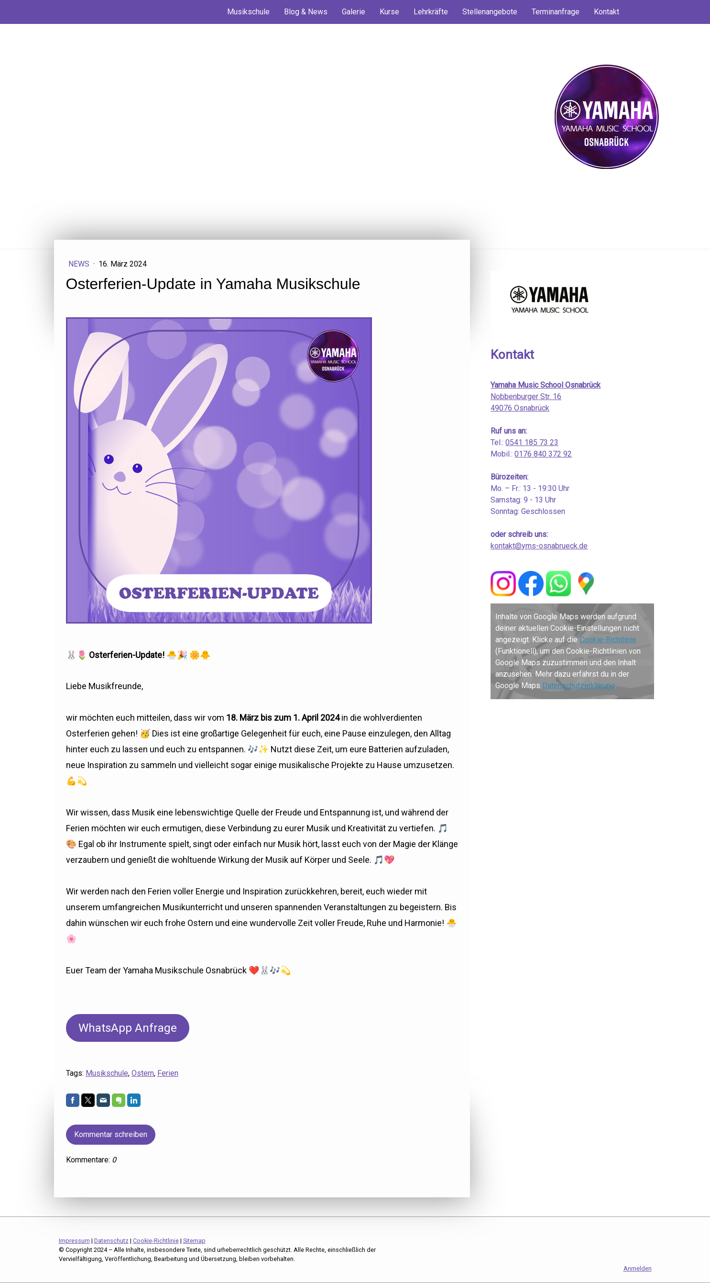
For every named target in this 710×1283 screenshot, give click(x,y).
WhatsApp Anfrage (127, 1028)
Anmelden (637, 1268)
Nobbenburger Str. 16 (526, 396)
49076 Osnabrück (520, 408)
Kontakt (606, 11)
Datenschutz (111, 1240)
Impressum (74, 1240)
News (79, 263)
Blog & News (306, 11)
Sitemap (194, 1240)
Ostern (142, 1073)
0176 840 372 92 (543, 453)
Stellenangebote (489, 11)
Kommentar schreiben (110, 1134)
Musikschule (248, 11)
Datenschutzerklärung (578, 685)
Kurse (389, 11)
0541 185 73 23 (531, 442)
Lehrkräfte (431, 11)
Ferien (167, 1073)
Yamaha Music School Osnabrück (546, 385)
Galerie (353, 11)
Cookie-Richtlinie (607, 639)
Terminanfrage (555, 11)
